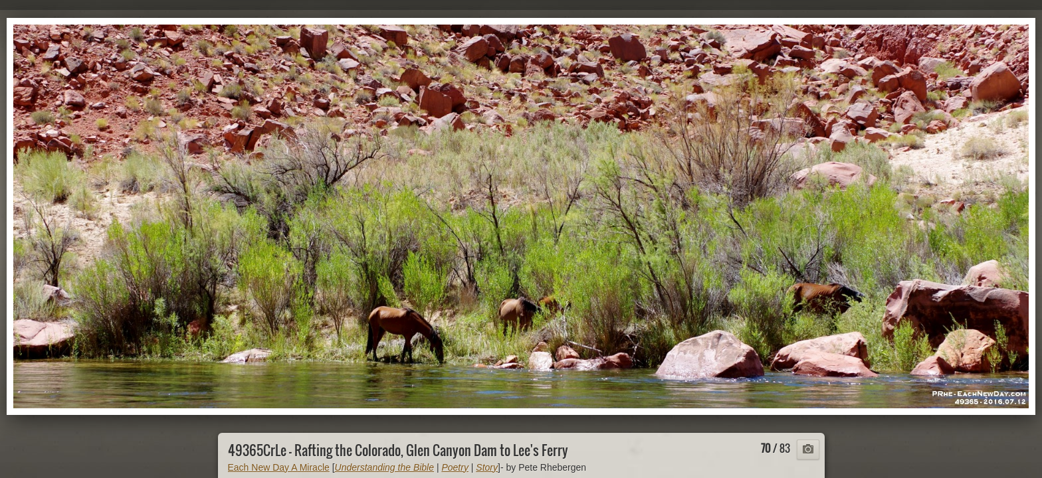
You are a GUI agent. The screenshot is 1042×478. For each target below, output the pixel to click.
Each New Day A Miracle (279, 467)
